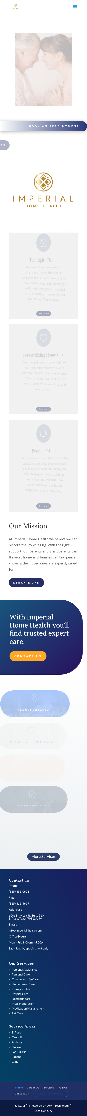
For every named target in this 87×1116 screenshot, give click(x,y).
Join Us (63, 1087)
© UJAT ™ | (22, 1105)
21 (36, 1110)
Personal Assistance (24, 969)
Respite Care (20, 994)
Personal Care (21, 974)
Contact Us (28, 656)
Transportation (21, 989)
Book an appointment (53, 126)
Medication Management (28, 1008)
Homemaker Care (23, 984)
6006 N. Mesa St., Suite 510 (26, 915)
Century (46, 1110)
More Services (43, 856)
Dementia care (21, 998)
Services (49, 1087)
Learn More (26, 582)
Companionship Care (25, 979)
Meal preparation (23, 1003)
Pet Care (17, 1013)
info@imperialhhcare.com (25, 930)
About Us (33, 1087)
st (39, 1110)
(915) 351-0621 (19, 891)
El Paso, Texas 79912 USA (25, 918)
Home (19, 1087)
